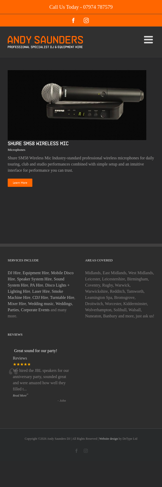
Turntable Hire (62, 297)
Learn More (20, 183)
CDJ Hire (40, 297)
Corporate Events (35, 310)
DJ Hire (14, 273)
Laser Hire (41, 291)
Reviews (20, 358)
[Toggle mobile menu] (149, 39)
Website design (109, 438)
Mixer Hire (17, 303)
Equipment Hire (36, 273)
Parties (13, 310)
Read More (19, 395)
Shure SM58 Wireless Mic (38, 143)
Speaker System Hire (34, 279)
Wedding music (41, 303)
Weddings (64, 303)
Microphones (16, 150)
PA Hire (36, 285)
